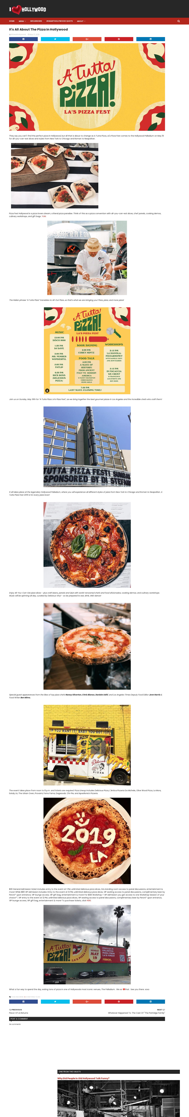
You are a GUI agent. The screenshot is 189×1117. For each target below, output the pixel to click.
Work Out (131, 170)
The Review (141, 161)
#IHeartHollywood (41, 1074)
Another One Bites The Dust (139, 127)
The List (130, 161)
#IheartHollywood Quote (73, 21)
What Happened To (147, 166)
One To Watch (133, 153)
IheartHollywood (134, 144)
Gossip (145, 135)
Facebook (76, 1088)
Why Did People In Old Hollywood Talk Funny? (144, 37)
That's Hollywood (155, 157)
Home (25, 21)
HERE (49, 893)
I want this (149, 140)
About (93, 21)
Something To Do (46, 993)
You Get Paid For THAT (147, 170)
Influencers (49, 21)
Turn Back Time (155, 161)
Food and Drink (30, 993)
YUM (112, 189)
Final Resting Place (145, 131)
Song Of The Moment (136, 157)
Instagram (77, 1077)
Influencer (148, 144)
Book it (157, 127)
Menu (34, 21)
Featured (131, 131)
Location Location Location (153, 148)
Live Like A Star (133, 148)
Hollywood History (134, 140)
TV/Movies (131, 166)
